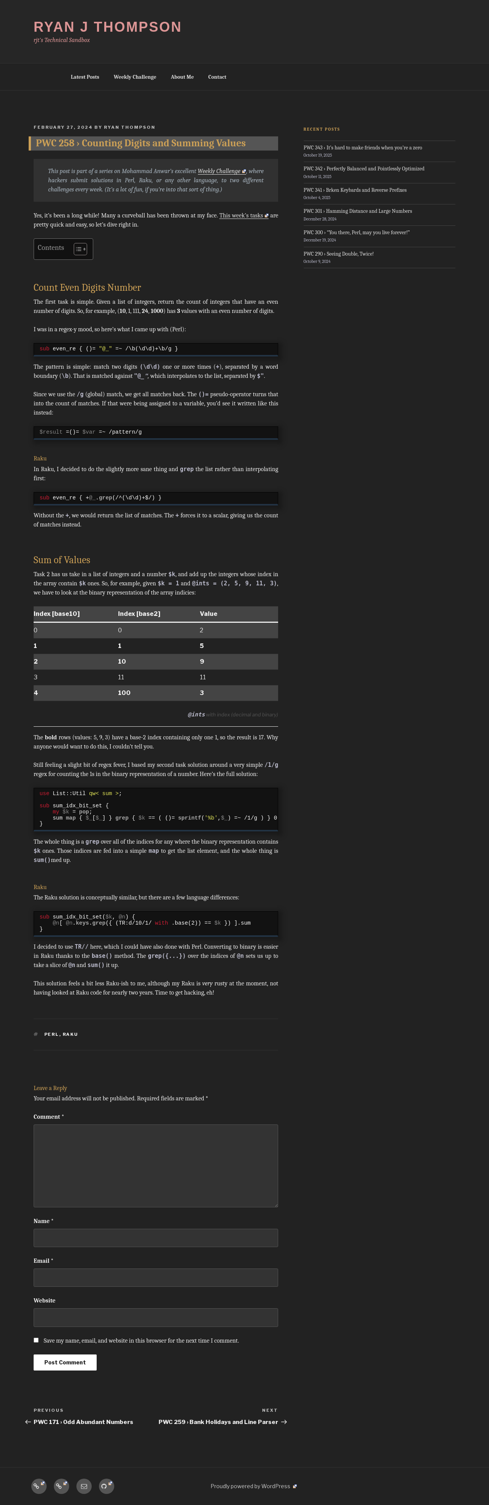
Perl (51, 1034)
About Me (182, 77)
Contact (217, 77)
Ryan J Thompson (108, 27)
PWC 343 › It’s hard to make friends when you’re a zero (363, 147)
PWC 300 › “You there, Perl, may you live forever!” (357, 232)
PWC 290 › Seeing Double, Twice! (339, 254)
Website (44, 1300)
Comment (49, 1116)
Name (44, 1221)
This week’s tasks (244, 215)
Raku (71, 1034)
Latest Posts (85, 77)
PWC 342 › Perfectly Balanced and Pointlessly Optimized (364, 168)
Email (43, 1260)
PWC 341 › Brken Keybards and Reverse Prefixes (355, 190)
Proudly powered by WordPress (253, 1486)
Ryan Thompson (129, 127)
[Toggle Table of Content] (76, 249)
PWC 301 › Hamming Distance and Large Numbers (358, 211)
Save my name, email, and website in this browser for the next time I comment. (141, 1340)
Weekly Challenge (135, 77)
